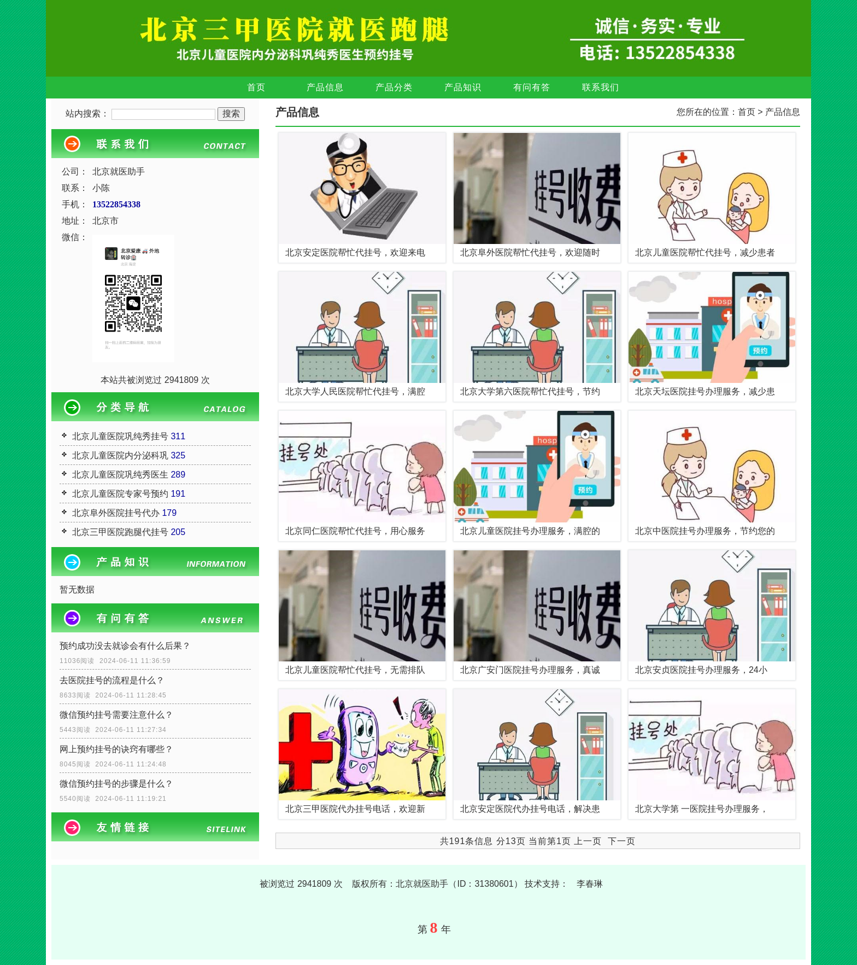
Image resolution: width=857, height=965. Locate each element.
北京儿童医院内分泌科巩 (120, 455)
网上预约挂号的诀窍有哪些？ (116, 749)
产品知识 (463, 87)
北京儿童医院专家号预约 (120, 493)
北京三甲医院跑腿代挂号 (120, 532)
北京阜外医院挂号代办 (116, 513)
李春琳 (590, 883)
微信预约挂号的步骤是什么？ (116, 783)
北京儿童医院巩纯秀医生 (120, 474)
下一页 (622, 841)
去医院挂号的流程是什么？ (112, 680)
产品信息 (325, 87)
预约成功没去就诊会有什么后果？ (125, 645)
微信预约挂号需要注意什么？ (116, 714)
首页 (256, 87)
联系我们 (600, 87)
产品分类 (394, 87)
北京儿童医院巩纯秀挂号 (120, 436)
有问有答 (531, 87)
